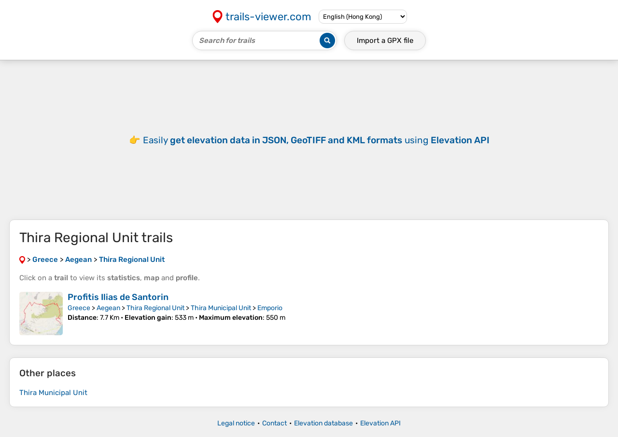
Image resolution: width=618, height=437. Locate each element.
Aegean (108, 308)
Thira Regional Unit (155, 308)
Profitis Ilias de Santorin (118, 297)
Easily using (316, 140)
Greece (79, 308)
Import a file (385, 40)
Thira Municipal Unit (221, 308)
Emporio (269, 308)
